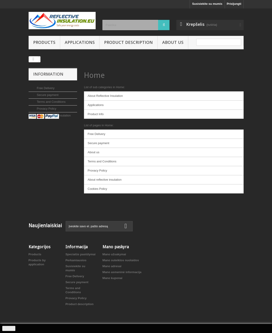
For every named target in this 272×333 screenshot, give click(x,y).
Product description (128, 42)
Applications (80, 42)
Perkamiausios (75, 260)
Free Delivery (45, 86)
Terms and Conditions (50, 100)
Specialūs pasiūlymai (80, 254)
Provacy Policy (46, 106)
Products (44, 42)
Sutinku (8, 328)
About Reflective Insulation (105, 96)
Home (94, 75)
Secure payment (47, 93)
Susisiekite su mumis (207, 3)
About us (172, 42)
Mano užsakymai (114, 254)
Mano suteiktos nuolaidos (120, 260)
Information (48, 74)
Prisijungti (234, 3)
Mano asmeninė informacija (122, 272)
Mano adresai (111, 266)
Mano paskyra (115, 246)
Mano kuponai (112, 278)
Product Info (96, 114)
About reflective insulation (53, 113)
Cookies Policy (97, 188)
